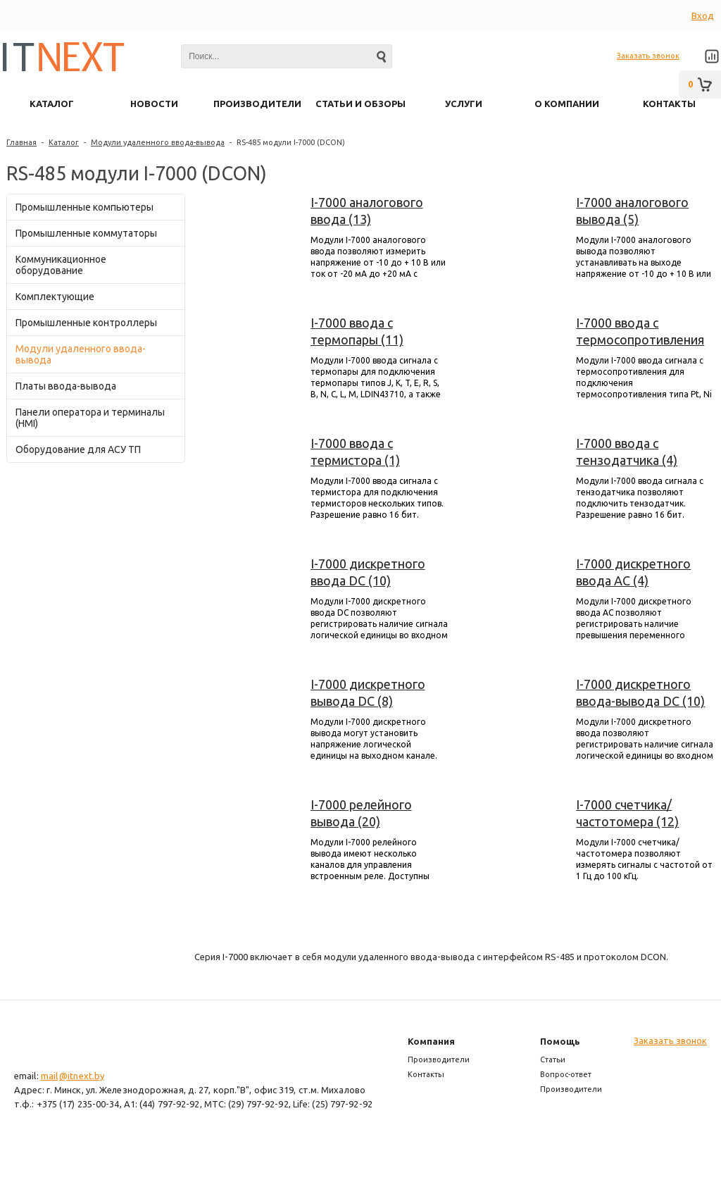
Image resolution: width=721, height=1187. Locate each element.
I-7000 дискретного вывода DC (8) (368, 692)
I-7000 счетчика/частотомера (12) (627, 812)
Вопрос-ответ (565, 1074)
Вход (702, 15)
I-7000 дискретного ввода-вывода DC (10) (640, 692)
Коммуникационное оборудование (60, 265)
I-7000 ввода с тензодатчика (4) (626, 451)
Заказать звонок (648, 55)
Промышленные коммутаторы (86, 233)
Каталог (64, 142)
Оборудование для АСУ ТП (78, 449)
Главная (21, 142)
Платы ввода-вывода (65, 386)
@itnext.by (81, 1076)
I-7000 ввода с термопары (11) (357, 331)
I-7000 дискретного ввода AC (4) (633, 572)
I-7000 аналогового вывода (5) (632, 210)
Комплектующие (54, 296)
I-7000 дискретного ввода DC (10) (368, 572)
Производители (439, 1059)
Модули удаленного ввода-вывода (158, 142)
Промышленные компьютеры (84, 207)
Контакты (426, 1074)
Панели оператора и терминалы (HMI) (90, 417)
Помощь (560, 1041)
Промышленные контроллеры (86, 322)
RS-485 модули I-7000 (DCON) (291, 142)
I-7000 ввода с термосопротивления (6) (640, 332)
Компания (431, 1041)
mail (49, 1076)
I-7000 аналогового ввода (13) (367, 210)
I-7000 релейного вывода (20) (361, 812)
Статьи (552, 1059)
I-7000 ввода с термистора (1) (355, 451)
